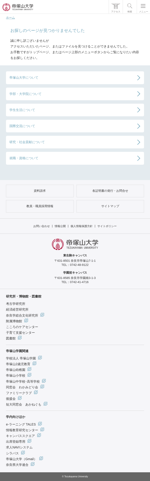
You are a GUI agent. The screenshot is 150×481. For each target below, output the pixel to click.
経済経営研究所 (17, 309)
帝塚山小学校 (15, 375)
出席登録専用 (15, 441)
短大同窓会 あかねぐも (23, 404)
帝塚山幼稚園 (15, 370)
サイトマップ (110, 206)
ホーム (10, 17)
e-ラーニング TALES (21, 424)
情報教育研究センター (22, 430)
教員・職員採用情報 (39, 206)
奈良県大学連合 (17, 465)
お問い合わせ (41, 226)
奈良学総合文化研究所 (22, 315)
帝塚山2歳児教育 (18, 364)
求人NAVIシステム (19, 447)
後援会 (11, 398)
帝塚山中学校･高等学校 (23, 381)
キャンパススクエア (20, 436)
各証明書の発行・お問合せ (110, 190)
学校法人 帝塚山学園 (21, 358)
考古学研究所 (15, 304)
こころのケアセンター (22, 327)
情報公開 (60, 226)
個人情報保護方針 (82, 226)
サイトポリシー (107, 226)
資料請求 (40, 190)
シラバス (12, 453)
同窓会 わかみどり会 (22, 387)
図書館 (11, 338)
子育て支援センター (20, 332)
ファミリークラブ (19, 393)
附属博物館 (14, 321)
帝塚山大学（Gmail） (21, 459)
